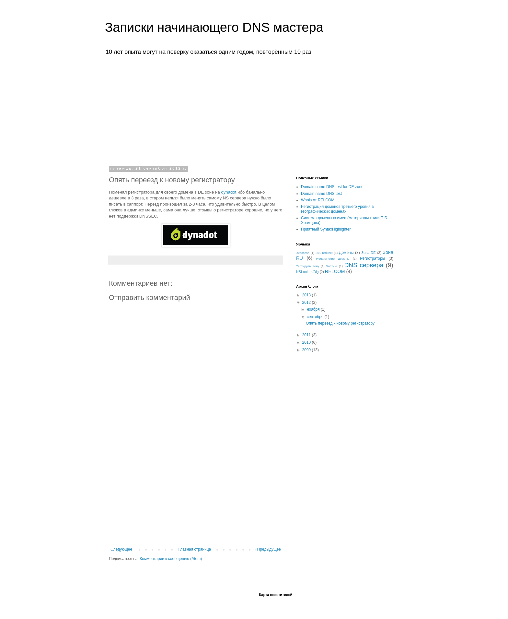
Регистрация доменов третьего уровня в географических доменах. (337, 208)
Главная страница (195, 549)
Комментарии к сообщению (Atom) (171, 558)
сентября (316, 317)
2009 (307, 350)
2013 (307, 295)
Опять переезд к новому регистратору (340, 323)
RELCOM (335, 271)
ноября (314, 309)
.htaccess (302, 253)
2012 (307, 302)
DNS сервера (364, 265)
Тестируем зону (307, 266)
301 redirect (324, 253)
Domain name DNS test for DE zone (332, 187)
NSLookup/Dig (307, 272)
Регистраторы (372, 258)
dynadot (228, 192)
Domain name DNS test (321, 193)
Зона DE (368, 253)
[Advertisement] (254, 109)
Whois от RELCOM (317, 200)
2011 (307, 335)
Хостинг (331, 266)
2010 (307, 342)
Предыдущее (269, 549)
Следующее (121, 549)
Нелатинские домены (333, 258)
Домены (346, 252)
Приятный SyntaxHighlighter (326, 229)
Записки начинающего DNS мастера (214, 27)
